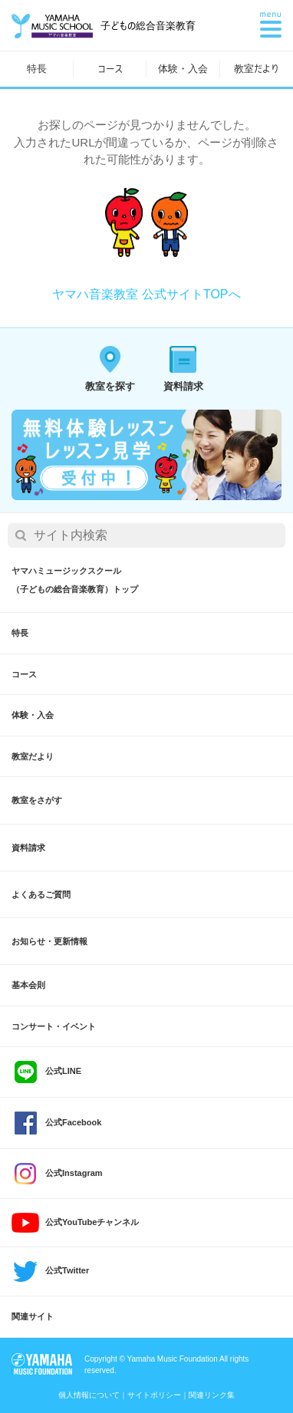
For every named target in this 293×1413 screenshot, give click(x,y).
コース (110, 69)
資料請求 (28, 847)
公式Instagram (57, 1173)
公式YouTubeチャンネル (75, 1223)
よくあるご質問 (41, 894)
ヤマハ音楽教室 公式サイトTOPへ (146, 294)
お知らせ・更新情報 (49, 941)
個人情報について (89, 1395)
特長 (37, 69)
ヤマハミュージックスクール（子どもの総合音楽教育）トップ (75, 580)
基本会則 (28, 985)
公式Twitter (50, 1271)
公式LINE (46, 1072)
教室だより (256, 69)
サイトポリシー (154, 1395)
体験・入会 (183, 69)
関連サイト (33, 1316)
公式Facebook (56, 1123)
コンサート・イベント (54, 1026)
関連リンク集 (212, 1395)
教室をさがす (37, 800)
